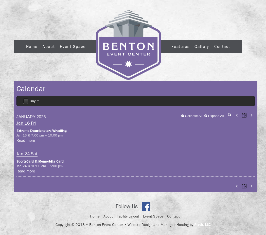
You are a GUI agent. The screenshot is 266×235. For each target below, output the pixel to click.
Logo (128, 45)
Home (32, 46)
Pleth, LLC (202, 224)
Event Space (72, 46)
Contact (222, 46)
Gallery (201, 46)
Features (180, 46)
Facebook (146, 206)
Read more (25, 140)
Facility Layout (128, 216)
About (49, 46)
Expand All (214, 116)
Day (31, 101)
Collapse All (191, 116)
